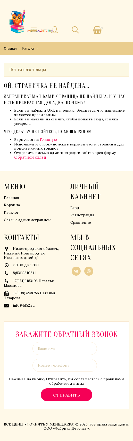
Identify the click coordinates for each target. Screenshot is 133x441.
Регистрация (82, 215)
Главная (11, 197)
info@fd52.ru (24, 305)
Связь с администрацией (27, 220)
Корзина (12, 205)
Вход (74, 207)
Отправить (66, 395)
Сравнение (80, 222)
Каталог (11, 212)
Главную (48, 139)
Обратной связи (30, 157)
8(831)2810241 (24, 272)
